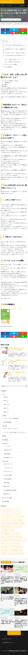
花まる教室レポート (8, 457)
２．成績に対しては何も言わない (13, 62)
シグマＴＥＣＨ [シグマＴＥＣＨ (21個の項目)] (16, 513)
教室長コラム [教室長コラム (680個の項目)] (4, 536)
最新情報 (2, 5)
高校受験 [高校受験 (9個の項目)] (17, 553)
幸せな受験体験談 (7, 422)
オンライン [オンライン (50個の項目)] (4, 513)
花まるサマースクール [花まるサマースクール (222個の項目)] (6, 543)
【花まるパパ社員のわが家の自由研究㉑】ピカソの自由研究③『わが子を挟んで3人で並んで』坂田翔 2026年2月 (20, 623)
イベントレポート (7, 446)
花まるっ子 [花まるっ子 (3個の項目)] (23, 540)
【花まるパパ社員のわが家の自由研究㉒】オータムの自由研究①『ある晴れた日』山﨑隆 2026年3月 (20, 602)
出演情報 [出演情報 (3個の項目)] (20, 520)
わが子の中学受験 (7, 475)
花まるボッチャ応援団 (7, 497)
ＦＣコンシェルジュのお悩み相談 (11, 418)
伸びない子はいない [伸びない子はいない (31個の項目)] (6, 520)
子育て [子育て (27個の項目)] (19, 526)
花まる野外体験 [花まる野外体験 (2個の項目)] (18, 546)
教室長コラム (18, 596)
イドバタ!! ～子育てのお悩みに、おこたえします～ (15, 432)
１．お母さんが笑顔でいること (12, 59)
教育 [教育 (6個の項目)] (10, 536)
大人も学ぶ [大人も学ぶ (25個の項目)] (13, 526)
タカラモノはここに (8, 471)
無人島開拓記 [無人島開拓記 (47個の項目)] (4, 540)
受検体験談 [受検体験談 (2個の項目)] (15, 523)
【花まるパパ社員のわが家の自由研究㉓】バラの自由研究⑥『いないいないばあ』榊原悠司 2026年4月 (7, 580)
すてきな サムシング (8, 467)
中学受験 (4, 415)
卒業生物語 (10, 595)
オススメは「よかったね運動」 (10, 64)
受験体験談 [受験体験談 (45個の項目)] (22, 523)
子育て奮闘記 (4, 618)
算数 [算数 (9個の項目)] (18, 540)
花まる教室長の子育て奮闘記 (10, 490)
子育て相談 (4, 425)
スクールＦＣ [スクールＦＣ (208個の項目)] (4, 516)
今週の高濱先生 (7, 453)
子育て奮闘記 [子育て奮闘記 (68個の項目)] (4, 530)
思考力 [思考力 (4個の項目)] (18, 533)
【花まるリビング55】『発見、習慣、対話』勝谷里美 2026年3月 (7, 621)
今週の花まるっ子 (7, 450)
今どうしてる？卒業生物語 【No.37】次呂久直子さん (7, 598)
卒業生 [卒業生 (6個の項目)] (3, 523)
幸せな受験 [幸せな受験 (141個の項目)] (11, 530)
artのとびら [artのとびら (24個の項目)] (4, 510)
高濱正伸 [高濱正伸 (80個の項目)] (23, 553)
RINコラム (6, 397)
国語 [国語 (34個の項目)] (8, 526)
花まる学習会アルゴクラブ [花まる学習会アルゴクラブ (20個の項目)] (7, 546)
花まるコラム (7, 404)
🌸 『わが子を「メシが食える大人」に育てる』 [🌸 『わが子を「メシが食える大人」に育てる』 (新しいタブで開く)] (12, 308)
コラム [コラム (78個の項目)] (9, 513)
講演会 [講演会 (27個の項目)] (3, 553)
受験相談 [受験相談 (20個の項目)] (3, 526)
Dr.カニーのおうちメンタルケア (11, 428)
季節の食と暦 (7, 486)
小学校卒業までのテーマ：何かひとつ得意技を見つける (14, 49)
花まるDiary (5, 443)
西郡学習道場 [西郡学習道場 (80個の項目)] (15, 550)
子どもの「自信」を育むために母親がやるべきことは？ (14, 45)
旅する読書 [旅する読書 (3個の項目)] (15, 536)
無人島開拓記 (22, 5)
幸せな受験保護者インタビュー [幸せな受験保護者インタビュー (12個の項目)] (8, 533)
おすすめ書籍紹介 (7, 67)
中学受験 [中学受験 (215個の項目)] (22, 516)
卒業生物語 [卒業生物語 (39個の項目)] (8, 523)
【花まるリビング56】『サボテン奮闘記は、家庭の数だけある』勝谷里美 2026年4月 (20, 579)
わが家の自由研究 (7, 479)
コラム (15, 5)
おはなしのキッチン (8, 463)
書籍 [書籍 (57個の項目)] (21, 536)
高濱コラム (6, 412)
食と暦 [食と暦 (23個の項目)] (7, 553)
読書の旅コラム (7, 494)
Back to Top (14, 633)
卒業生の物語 (7, 482)
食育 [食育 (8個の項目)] (12, 553)
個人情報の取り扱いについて (8, 642)
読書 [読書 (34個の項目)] (21, 550)
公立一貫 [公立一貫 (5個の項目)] (14, 520)
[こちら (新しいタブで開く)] (13, 326)
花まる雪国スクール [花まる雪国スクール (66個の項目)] (6, 550)
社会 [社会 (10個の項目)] (14, 540)
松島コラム (6, 400)
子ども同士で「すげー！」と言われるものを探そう (14, 53)
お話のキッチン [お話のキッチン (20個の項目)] (12, 510)
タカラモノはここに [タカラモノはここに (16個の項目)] (13, 516)
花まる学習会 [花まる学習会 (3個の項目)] (16, 543)
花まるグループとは (6, 638)
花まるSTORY (9, 5)
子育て (18, 19)
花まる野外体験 (5, 501)
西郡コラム (6, 408)
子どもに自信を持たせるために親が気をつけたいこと (14, 56)
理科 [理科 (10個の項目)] (10, 540)
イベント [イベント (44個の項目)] (19, 510)
